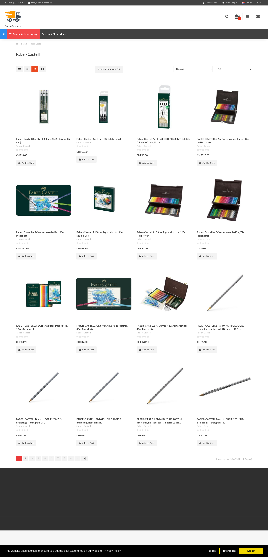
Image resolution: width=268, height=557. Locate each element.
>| (84, 458)
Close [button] (212, 550)
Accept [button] (251, 550)
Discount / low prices (55, 34)
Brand (24, 43)
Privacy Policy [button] (112, 550)
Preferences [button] (229, 550)
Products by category (23, 34)
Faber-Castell (36, 43)
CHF (260, 2)
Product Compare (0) (109, 69)
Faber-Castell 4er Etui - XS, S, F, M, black (99, 138)
